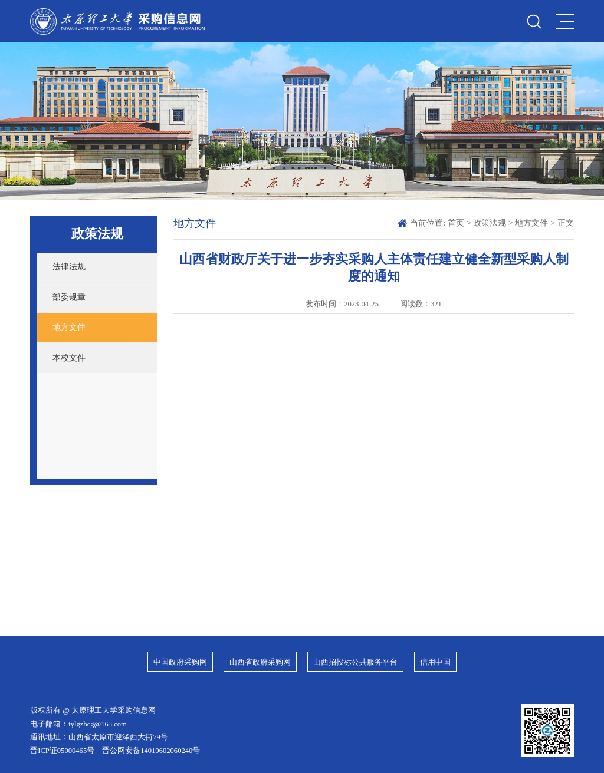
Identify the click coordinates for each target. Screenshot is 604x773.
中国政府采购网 (180, 662)
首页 (456, 222)
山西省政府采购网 (260, 662)
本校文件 (69, 357)
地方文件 (69, 327)
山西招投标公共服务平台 (355, 662)
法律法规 (69, 266)
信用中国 (435, 662)
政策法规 (489, 222)
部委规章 (69, 297)
